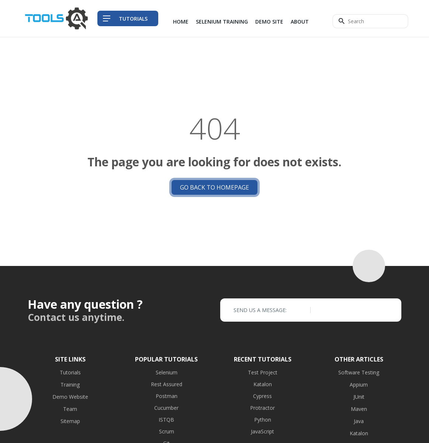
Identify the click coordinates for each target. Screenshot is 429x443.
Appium (359, 384)
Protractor (262, 407)
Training (70, 384)
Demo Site (269, 21)
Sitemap (70, 421)
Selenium (166, 372)
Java (359, 421)
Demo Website (70, 396)
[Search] (370, 21)
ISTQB (166, 419)
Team (70, 408)
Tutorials (70, 372)
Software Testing (358, 372)
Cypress (262, 395)
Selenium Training (222, 21)
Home (180, 21)
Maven (359, 408)
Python (262, 419)
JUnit (358, 396)
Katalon (262, 384)
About (300, 21)
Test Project (262, 372)
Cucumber (166, 407)
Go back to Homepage (214, 187)
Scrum (166, 431)
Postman (166, 395)
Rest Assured (166, 384)
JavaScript (262, 431)
